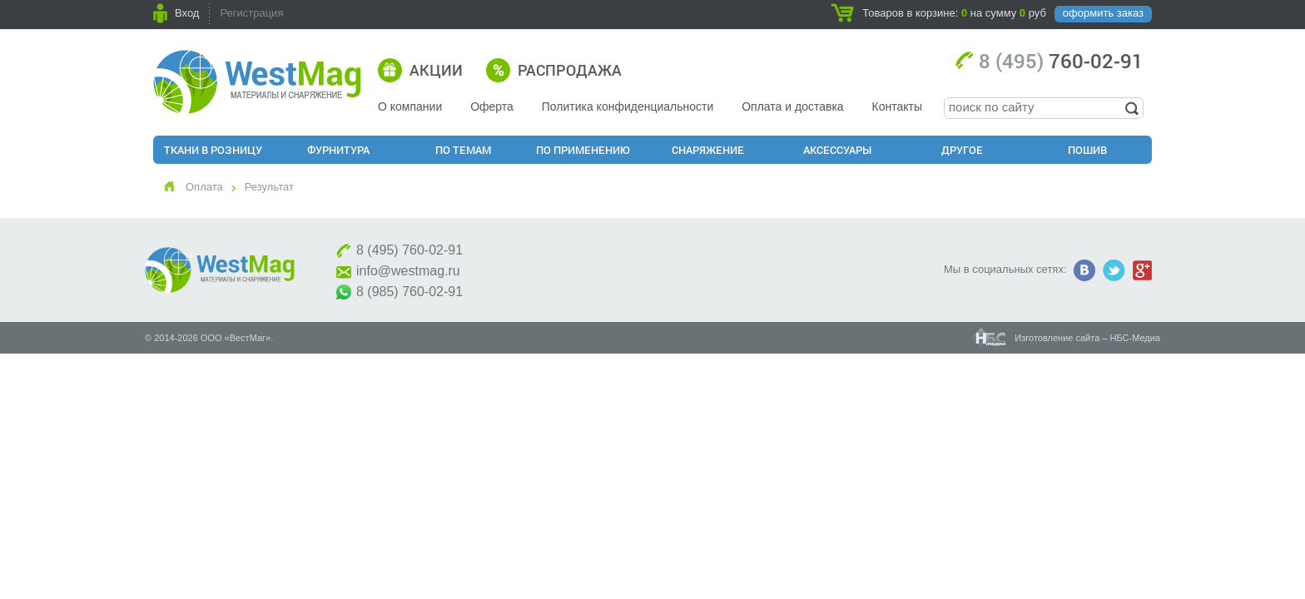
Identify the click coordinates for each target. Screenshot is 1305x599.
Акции (436, 70)
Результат (269, 187)
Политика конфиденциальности (628, 106)
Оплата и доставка (792, 106)
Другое (962, 149)
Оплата (204, 187)
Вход (187, 13)
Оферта (492, 106)
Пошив (1087, 149)
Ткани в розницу (213, 149)
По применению (583, 149)
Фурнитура (338, 149)
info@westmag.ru (408, 271)
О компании (410, 106)
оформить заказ (1103, 13)
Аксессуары (837, 149)
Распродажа (570, 70)
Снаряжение (708, 149)
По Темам (463, 149)
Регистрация (251, 13)
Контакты (897, 106)
